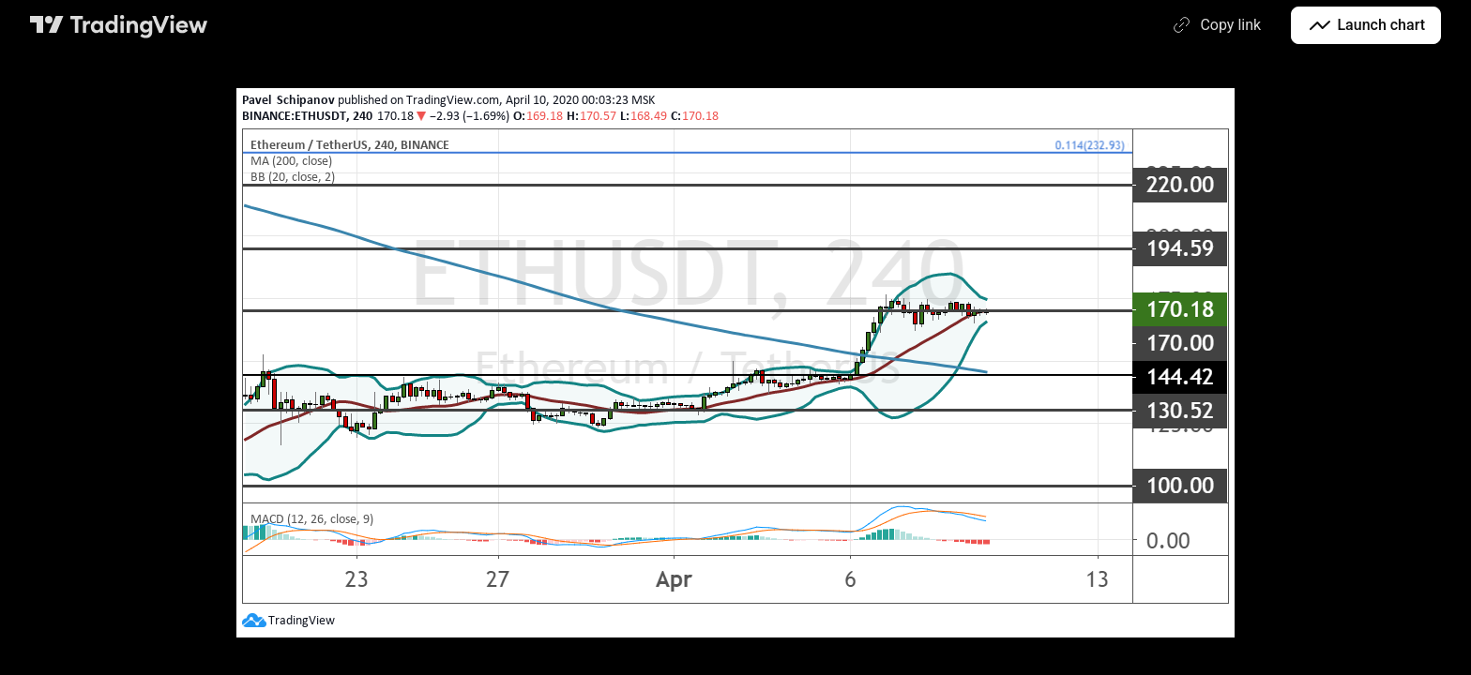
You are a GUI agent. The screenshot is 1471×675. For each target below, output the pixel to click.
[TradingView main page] (119, 25)
